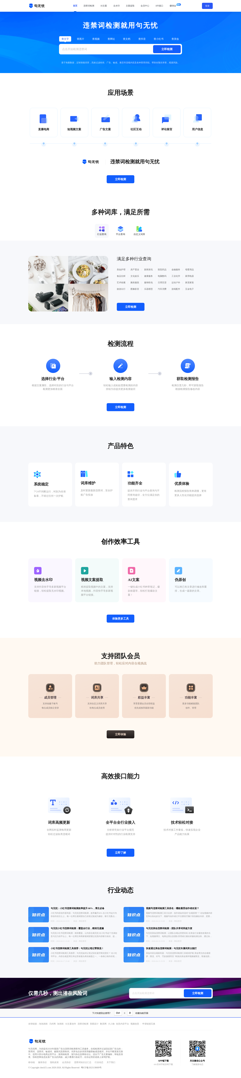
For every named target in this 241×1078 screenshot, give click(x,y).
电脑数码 (162, 276)
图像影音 (134, 289)
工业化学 (176, 276)
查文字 (65, 39)
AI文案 (103, 6)
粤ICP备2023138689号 (91, 1067)
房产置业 (134, 269)
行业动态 (99, 1062)
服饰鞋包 (148, 282)
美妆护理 (121, 269)
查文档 (126, 39)
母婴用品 (189, 269)
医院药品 (162, 269)
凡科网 (52, 1024)
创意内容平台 (122, 1024)
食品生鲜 (121, 276)
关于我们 (111, 1062)
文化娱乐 (134, 276)
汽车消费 (162, 289)
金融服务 (176, 269)
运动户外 (176, 282)
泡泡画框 (43, 1024)
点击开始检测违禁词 (74, 49)
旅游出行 (121, 289)
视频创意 (134, 1024)
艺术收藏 (121, 282)
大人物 (111, 1024)
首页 (75, 6)
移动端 (31, 1062)
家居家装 (189, 282)
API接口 (159, 6)
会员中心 (145, 6)
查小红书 (159, 39)
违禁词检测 (88, 6)
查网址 (111, 39)
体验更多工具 (120, 618)
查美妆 (175, 39)
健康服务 (148, 276)
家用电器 (189, 276)
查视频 (96, 39)
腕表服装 (134, 282)
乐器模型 (148, 289)
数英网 (103, 1024)
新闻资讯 (148, 269)
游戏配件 (176, 289)
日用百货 (162, 282)
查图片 (80, 39)
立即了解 (120, 852)
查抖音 (142, 39)
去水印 (116, 6)
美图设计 (94, 1024)
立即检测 (166, 49)
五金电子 (189, 289)
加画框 (60, 1024)
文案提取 (130, 6)
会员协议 (66, 1062)
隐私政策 (54, 1062)
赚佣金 (173, 6)
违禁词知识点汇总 (82, 1062)
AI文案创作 (70, 1024)
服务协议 (42, 1062)
